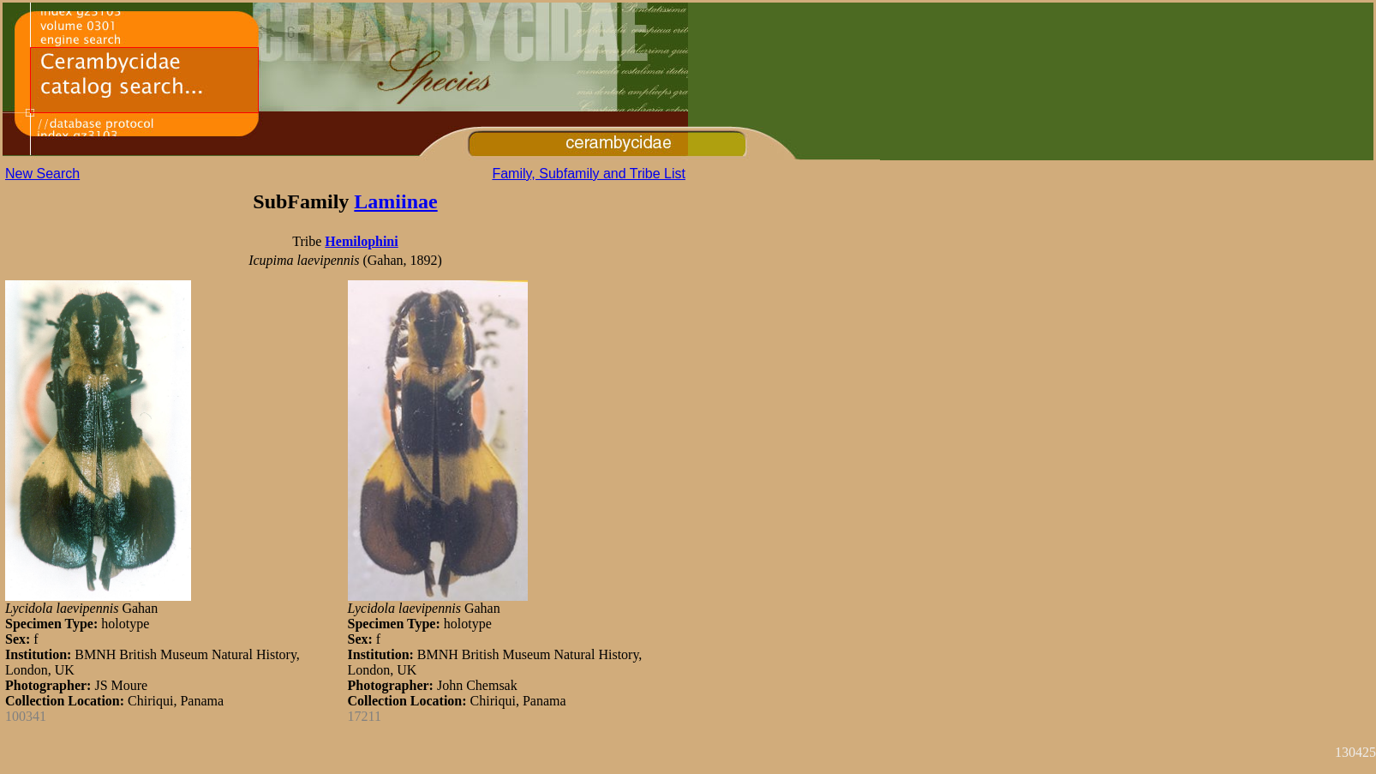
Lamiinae (395, 201)
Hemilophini (361, 241)
